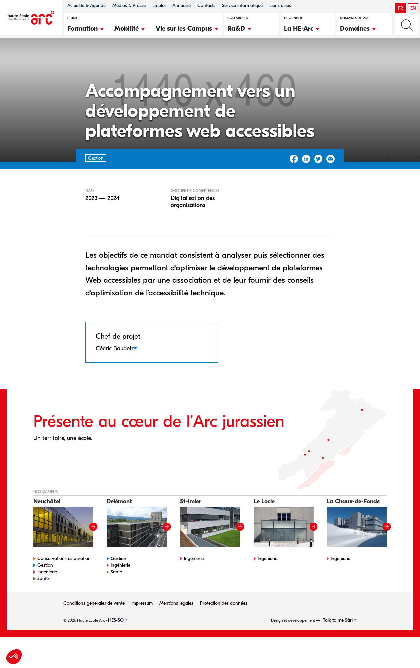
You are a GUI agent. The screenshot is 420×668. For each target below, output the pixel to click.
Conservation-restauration (64, 579)
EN (413, 8)
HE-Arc (18, 56)
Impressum (142, 624)
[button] (86, 28)
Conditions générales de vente (94, 624)
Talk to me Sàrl (338, 641)
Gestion (43, 56)
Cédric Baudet (114, 369)
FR (400, 8)
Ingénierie (47, 592)
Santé (43, 599)
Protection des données (223, 624)
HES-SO (116, 641)
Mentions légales (176, 624)
